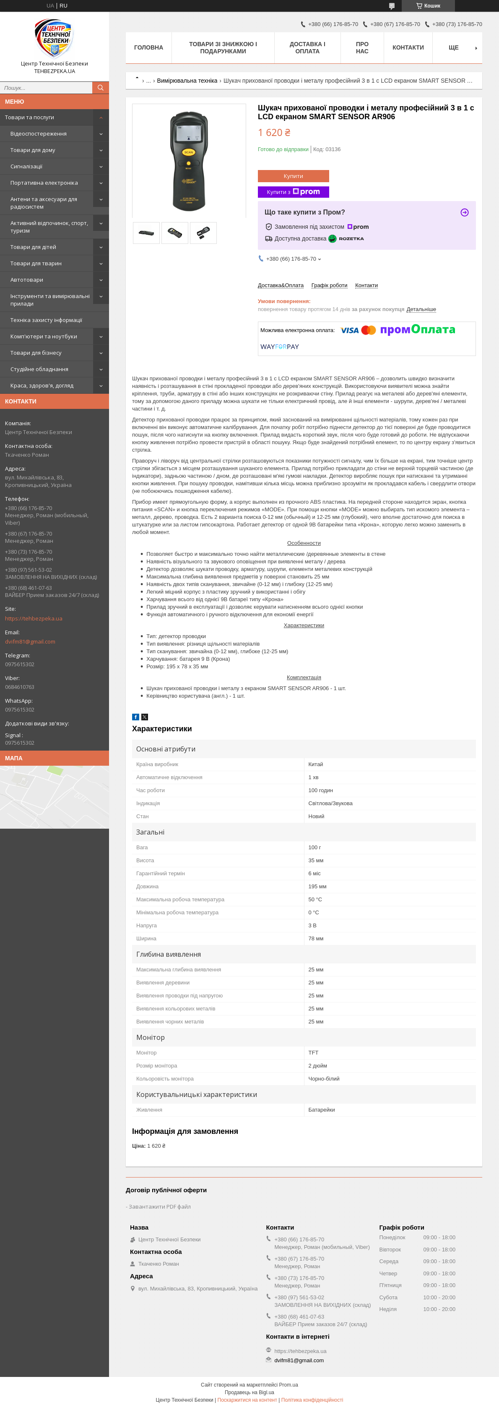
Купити (293, 176)
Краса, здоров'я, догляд (41, 385)
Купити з (293, 192)
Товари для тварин (36, 263)
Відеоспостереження (38, 133)
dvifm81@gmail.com (30, 641)
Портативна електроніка (44, 182)
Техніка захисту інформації (46, 320)
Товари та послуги (29, 117)
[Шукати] (100, 87)
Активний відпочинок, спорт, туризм (49, 226)
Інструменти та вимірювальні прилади (50, 299)
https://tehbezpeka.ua (33, 618)
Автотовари (26, 279)
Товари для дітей (33, 247)
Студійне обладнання (39, 369)
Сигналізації (26, 166)
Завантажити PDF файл (160, 1206)
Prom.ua (288, 1385)
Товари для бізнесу (36, 352)
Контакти (408, 47)
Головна (148, 47)
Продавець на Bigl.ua (249, 1392)
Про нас (362, 48)
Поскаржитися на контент (247, 1400)
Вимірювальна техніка (187, 80)
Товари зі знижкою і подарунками (223, 48)
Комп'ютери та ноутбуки (43, 336)
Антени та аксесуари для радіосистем (43, 202)
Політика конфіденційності (312, 1400)
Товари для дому (32, 150)
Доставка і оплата (307, 48)
